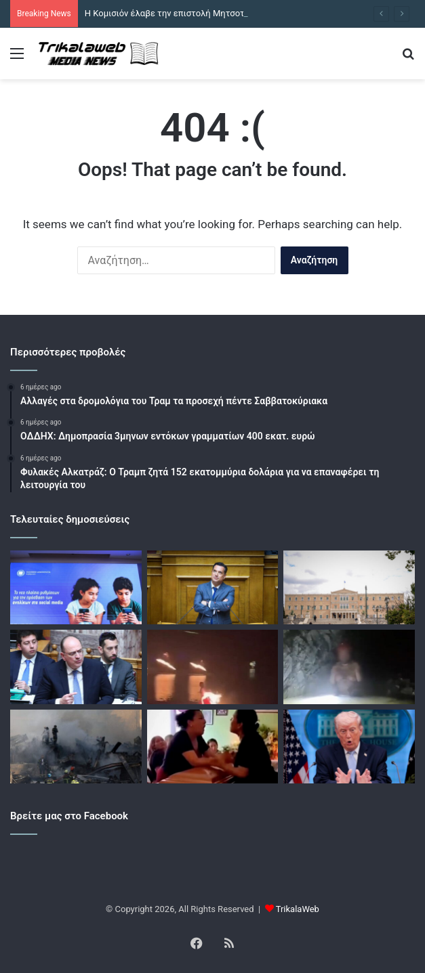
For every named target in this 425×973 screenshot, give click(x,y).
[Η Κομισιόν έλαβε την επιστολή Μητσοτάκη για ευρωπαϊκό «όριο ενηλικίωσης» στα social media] (76, 587)
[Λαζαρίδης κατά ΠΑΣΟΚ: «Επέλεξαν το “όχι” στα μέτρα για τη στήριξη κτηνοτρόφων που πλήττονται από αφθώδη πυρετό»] (76, 667)
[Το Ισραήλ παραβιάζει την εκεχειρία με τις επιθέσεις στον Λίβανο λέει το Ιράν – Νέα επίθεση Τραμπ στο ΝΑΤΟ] (76, 746)
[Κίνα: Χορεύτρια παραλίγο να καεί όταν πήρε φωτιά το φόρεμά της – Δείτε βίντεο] (213, 667)
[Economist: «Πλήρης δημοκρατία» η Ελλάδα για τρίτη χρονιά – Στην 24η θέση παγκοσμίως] (349, 587)
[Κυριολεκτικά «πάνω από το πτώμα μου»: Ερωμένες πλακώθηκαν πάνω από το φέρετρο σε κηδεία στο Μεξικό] (213, 746)
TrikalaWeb (297, 909)
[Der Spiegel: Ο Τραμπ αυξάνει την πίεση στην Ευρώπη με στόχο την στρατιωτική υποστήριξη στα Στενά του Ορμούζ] (349, 746)
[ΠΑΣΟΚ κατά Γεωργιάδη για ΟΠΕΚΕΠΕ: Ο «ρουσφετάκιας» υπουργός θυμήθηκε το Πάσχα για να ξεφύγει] (213, 587)
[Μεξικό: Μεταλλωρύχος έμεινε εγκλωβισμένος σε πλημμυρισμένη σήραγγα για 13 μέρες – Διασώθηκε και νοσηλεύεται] (349, 667)
